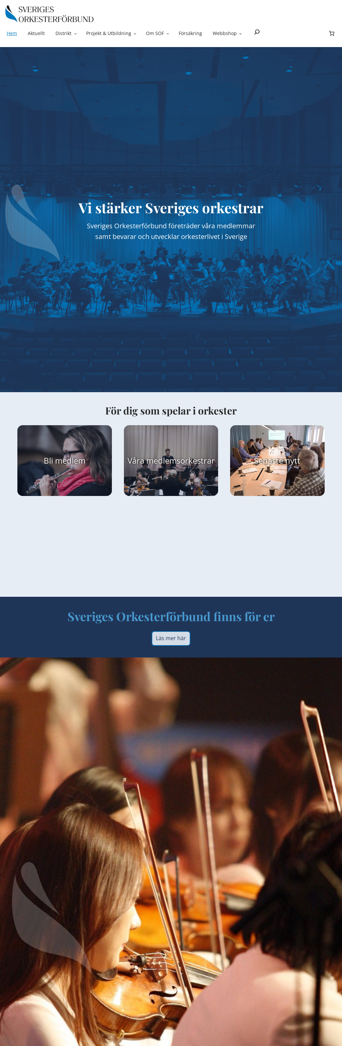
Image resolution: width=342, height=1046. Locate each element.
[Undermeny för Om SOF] (167, 33)
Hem (12, 33)
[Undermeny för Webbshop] (240, 33)
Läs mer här (171, 638)
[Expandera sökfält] (257, 33)
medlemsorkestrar (180, 460)
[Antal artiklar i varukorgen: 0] (331, 33)
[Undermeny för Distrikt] (75, 33)
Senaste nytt (277, 460)
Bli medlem (65, 460)
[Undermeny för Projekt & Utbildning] (135, 33)
